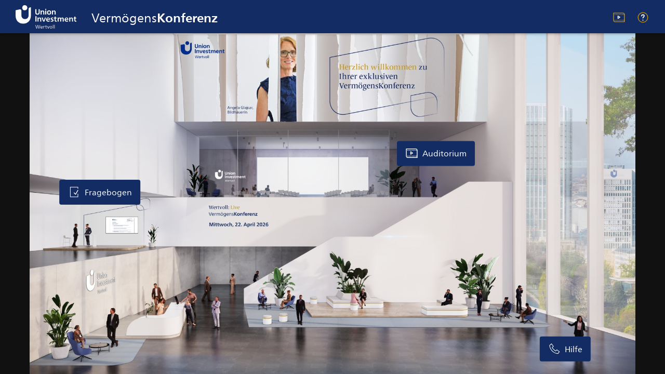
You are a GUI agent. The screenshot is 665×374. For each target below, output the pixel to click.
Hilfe (642, 17)
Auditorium (619, 17)
